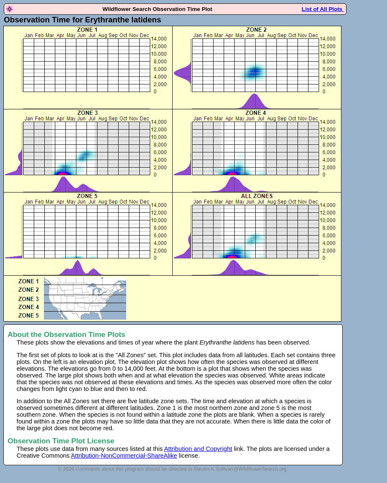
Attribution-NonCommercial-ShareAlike (124, 455)
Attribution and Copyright (198, 448)
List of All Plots (323, 9)
